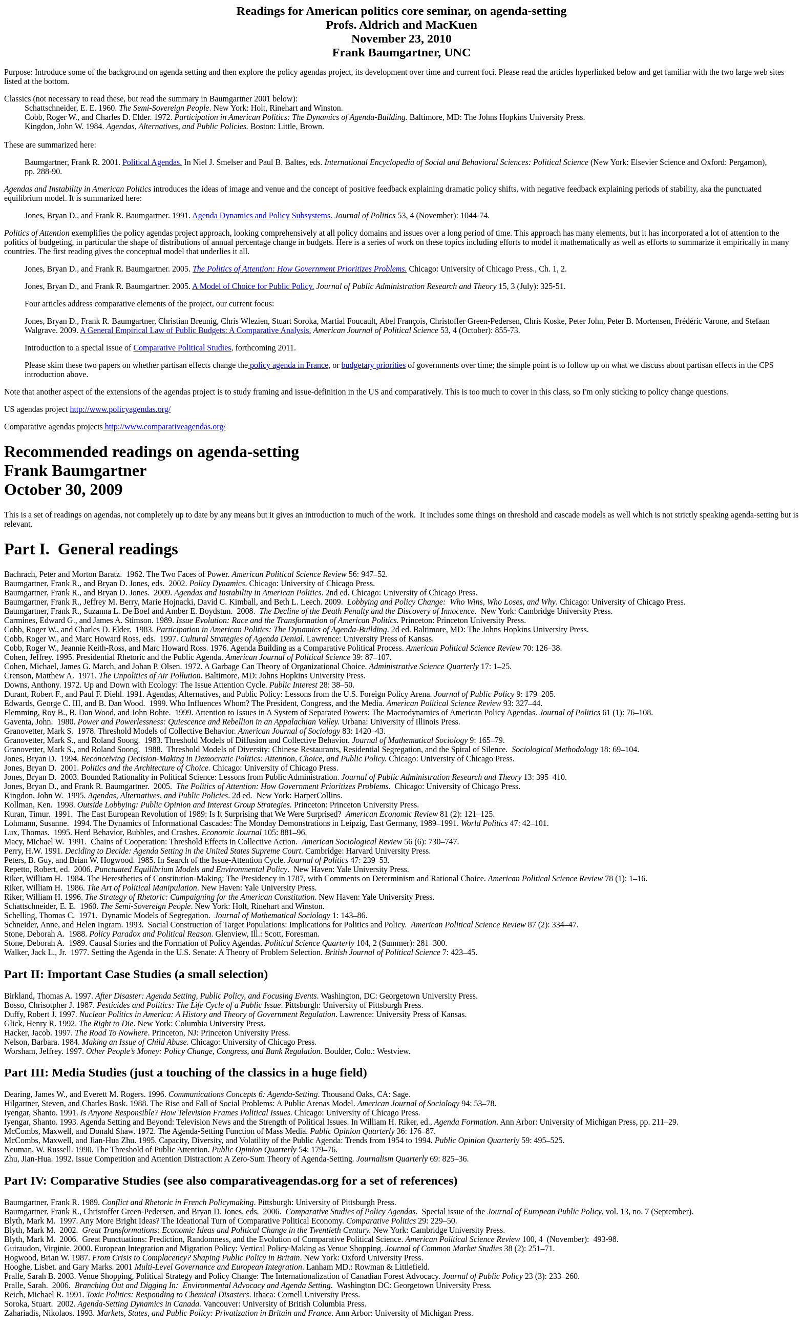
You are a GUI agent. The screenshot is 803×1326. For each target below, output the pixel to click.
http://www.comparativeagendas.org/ (164, 426)
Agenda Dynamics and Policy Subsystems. (262, 215)
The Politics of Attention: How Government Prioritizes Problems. (300, 268)
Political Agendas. (152, 162)
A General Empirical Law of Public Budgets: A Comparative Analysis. (195, 330)
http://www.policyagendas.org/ (120, 409)
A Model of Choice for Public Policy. (253, 286)
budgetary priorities (374, 365)
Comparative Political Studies (182, 347)
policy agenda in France (288, 365)
